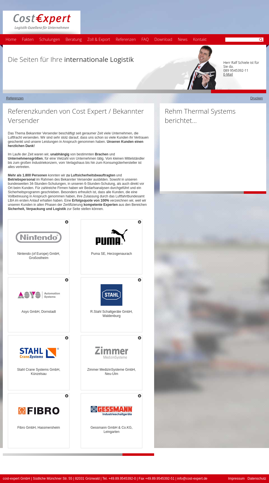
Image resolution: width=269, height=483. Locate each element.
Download (163, 39)
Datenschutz (256, 478)
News (182, 39)
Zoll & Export (98, 39)
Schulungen (49, 39)
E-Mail (228, 74)
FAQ (145, 39)
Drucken (256, 98)
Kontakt (200, 39)
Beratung (74, 39)
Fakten (28, 39)
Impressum (236, 478)
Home (11, 39)
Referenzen (126, 39)
